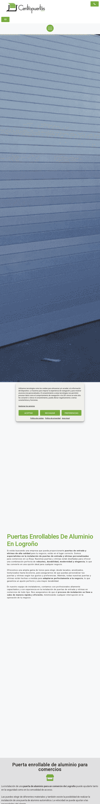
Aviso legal (66, 418)
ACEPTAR (28, 413)
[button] (95, 4)
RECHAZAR (50, 413)
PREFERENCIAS (71, 413)
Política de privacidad (53, 418)
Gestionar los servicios (26, 406)
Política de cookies (37, 418)
